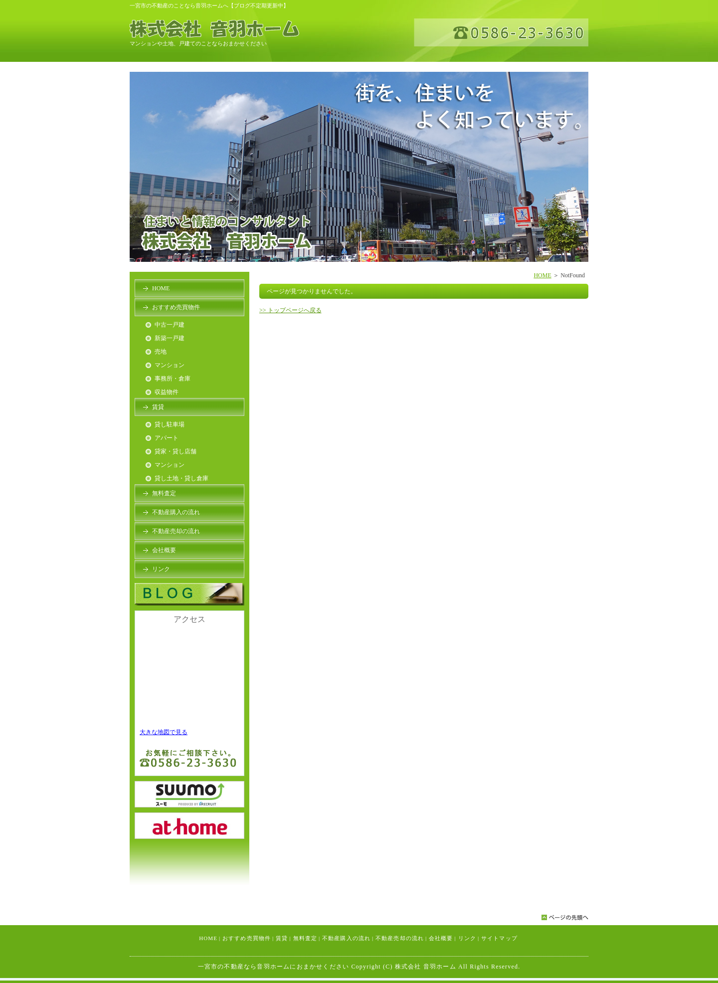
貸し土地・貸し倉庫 (181, 478)
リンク (161, 569)
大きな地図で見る (163, 732)
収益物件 (167, 392)
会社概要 (164, 550)
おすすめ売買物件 (176, 307)
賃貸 (158, 406)
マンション (169, 365)
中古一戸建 (169, 324)
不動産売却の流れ (176, 531)
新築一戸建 (169, 338)
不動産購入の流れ (176, 512)
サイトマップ (499, 938)
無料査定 (164, 493)
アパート (167, 437)
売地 (161, 351)
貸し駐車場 (169, 424)
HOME (542, 275)
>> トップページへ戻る (290, 310)
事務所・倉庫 (172, 378)
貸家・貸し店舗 (175, 451)
